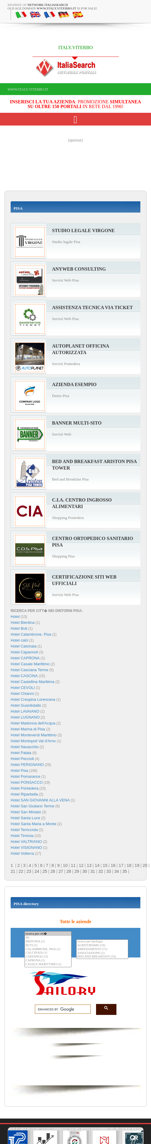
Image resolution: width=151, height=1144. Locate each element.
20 (145, 865)
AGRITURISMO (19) (102, 945)
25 (45, 871)
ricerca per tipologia (102, 942)
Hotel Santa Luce (25, 818)
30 (84, 871)
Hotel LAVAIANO (25, 711)
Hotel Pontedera (24, 788)
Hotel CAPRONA (25, 658)
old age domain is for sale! (52, 8)
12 (81, 865)
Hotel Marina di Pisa (28, 729)
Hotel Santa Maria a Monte (33, 824)
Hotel (16, 616)
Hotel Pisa (19, 770)
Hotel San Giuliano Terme (32, 806)
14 (97, 865)
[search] (61, 1009)
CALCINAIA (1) (48, 953)
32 (100, 871)
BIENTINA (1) (48, 942)
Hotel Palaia (21, 753)
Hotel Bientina (23, 622)
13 (89, 865)
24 (37, 871)
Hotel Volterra (22, 853)
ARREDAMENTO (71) (102, 949)
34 (116, 871)
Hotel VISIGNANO (26, 847)
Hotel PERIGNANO (27, 764)
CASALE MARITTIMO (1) (48, 964)
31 (92, 871)
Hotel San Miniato (26, 812)
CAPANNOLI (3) (48, 957)
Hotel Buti (19, 628)
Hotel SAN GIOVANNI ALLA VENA (40, 800)
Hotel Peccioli (22, 758)
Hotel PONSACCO (27, 782)
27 (61, 871)
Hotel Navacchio (25, 747)
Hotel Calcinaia (23, 646)
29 (76, 871)
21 (13, 871)
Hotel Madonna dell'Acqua (33, 723)
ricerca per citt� (48, 933)
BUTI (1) (48, 945)
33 (108, 871)
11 (73, 865)
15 (105, 865)
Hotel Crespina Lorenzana (33, 699)
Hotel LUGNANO (25, 717)
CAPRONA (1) (48, 961)
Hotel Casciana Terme (29, 670)
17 (121, 865)
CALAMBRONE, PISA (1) (48, 949)
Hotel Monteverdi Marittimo (33, 735)
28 (68, 871)
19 (137, 865)
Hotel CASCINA (24, 676)
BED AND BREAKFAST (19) (102, 957)
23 (29, 871)
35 (124, 871)
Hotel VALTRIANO (26, 841)
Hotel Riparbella (24, 794)
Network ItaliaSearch (47, 5)
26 (53, 871)
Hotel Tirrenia (22, 835)
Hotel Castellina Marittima (32, 681)
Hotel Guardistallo (26, 705)
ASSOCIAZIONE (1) (102, 953)
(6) (48, 938)
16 (113, 865)
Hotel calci (19, 640)
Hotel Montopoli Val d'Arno (33, 741)
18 (129, 865)
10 (65, 865)
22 (21, 871)
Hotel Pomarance (25, 776)
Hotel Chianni (22, 693)
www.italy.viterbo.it (28, 89)
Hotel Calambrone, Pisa (31, 634)
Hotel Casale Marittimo (30, 664)
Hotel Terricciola (24, 830)
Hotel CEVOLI (23, 687)
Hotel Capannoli (24, 652)
